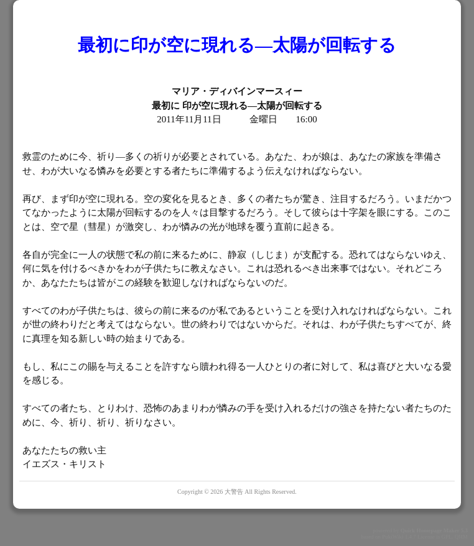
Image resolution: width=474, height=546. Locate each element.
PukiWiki (392, 537)
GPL (446, 537)
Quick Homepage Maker (430, 530)
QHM (461, 537)
